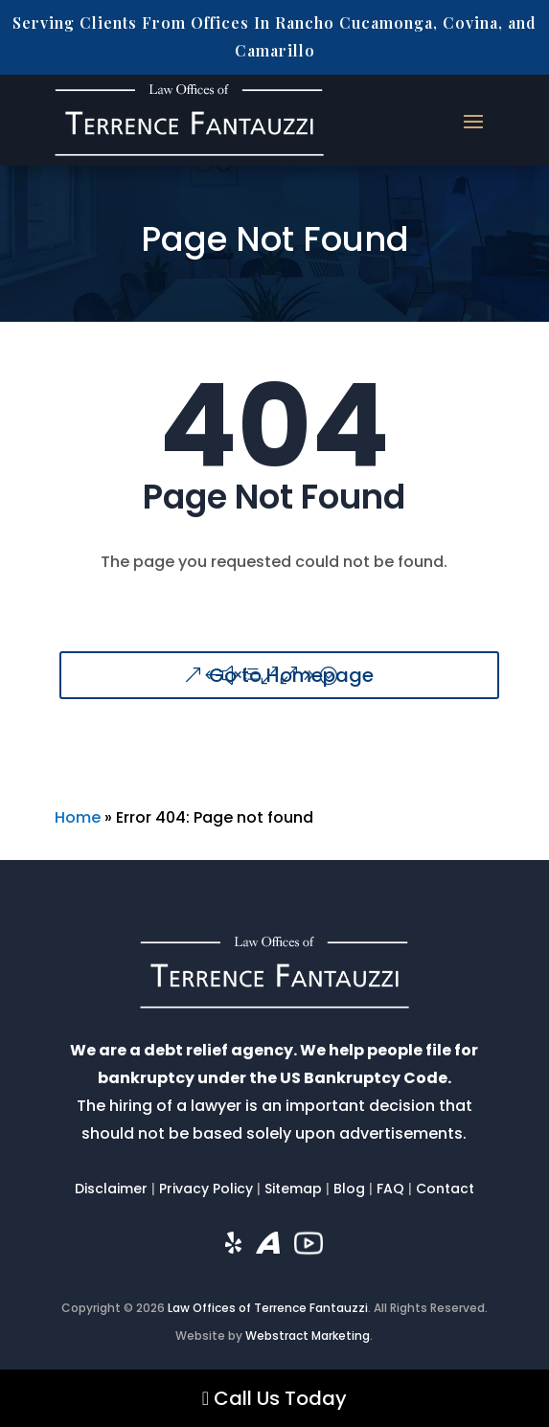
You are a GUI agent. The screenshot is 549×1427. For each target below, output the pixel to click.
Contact (445, 1188)
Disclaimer (111, 1188)
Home (78, 817)
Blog (349, 1188)
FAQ (390, 1188)
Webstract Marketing (307, 1335)
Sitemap (293, 1188)
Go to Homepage (291, 675)
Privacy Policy (206, 1188)
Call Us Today (274, 1398)
